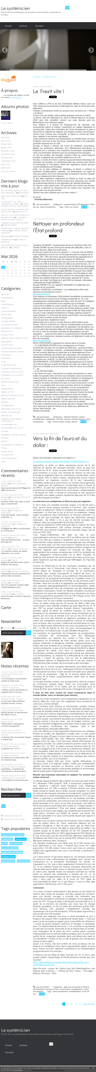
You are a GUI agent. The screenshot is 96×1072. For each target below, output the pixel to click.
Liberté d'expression (10, 382)
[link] (41, 294)
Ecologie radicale (8, 321)
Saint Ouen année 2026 (11, 196)
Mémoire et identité (19, 571)
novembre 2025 (8, 154)
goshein (4, 483)
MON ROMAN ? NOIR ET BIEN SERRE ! (15, 205)
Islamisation (6, 358)
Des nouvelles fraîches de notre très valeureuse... (14, 191)
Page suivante (89, 1004)
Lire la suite (16, 97)
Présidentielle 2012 (9, 424)
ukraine (74, 421)
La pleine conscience (9, 755)
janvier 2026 (6, 147)
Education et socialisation (11, 328)
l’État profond (58, 421)
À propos (39, 25)
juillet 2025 (5, 168)
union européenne (9, 848)
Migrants (5, 402)
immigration (7, 839)
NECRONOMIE (10, 225)
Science (4, 441)
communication (7, 304)
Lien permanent (41, 204)
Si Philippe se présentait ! (11, 511)
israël (4, 843)
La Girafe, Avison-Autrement (14, 231)
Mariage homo (7, 388)
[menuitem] (8, 25)
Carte (6, 607)
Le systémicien (15, 8)
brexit (75, 207)
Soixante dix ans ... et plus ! (12, 699)
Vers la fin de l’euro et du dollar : (60, 441)
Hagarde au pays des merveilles (15, 223)
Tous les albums (7, 123)
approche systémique (12, 852)
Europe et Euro (7, 335)
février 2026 (6, 144)
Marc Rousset (54, 461)
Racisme (4, 431)
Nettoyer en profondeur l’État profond (58, 227)
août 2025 (5, 164)
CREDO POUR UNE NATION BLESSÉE (13, 733)
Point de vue (6, 415)
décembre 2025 (8, 151)
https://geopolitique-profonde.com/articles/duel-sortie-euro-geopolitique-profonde (61, 963)
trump (67, 421)
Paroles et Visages (21, 236)
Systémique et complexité (12, 445)
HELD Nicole (6, 594)
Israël (3, 361)
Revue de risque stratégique (13, 766)
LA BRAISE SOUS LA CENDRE (13, 778)
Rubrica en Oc (22, 211)
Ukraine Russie (7, 451)
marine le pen (8, 857)
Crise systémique (8, 311)
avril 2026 (5, 137)
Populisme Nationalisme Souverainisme (11, 420)
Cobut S (4, 549)
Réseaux (4, 438)
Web (3, 461)
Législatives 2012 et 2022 (12, 372)
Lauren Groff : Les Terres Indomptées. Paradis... (12, 202)
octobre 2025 (7, 157)
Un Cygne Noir (7, 455)
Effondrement (7, 331)
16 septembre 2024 (40, 461)
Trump (4, 448)
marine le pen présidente (12, 835)
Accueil (8, 25)
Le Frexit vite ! (48, 91)
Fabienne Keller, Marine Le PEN (14, 338)
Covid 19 (4, 308)
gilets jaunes (6, 341)
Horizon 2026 (7, 345)
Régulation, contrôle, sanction (13, 434)
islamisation (21, 839)
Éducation (5, 236)
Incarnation (24, 192)
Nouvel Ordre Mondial (10, 412)
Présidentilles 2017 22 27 (12, 428)
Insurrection (6, 355)
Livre (3, 385)
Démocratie (6, 314)
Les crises (5, 378)
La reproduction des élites (12, 710)
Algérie (14, 537)
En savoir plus (17, 1070)
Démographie (7, 318)
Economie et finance (9, 324)
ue (71, 207)
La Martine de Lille (8, 365)
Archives (23, 25)
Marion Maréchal (8, 399)
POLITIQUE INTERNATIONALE (74, 461)
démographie (23, 861)
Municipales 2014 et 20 (11, 409)
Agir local (5, 294)
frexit (67, 207)
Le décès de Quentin (10, 746)
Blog (3, 301)
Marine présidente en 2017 (12, 395)
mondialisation (7, 405)
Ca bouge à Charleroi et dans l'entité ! (13, 218)
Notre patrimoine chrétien (13, 484)
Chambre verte (7, 239)
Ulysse (14, 560)
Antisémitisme (7, 298)
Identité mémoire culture (11, 348)
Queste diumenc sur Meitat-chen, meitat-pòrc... (15, 210)
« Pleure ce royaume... (10, 687)
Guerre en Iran (7, 721)
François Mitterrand (19, 549)
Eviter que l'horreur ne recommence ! (15, 498)
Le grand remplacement (11, 368)
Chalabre (16, 247)
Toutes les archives (8, 171)
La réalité (15, 582)
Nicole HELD (6, 524)
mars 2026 (5, 141)
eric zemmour (16, 843)
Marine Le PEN (7, 392)
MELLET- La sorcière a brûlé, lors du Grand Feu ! (15, 216)
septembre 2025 (8, 161)
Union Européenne (9, 458)
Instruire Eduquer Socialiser (12, 351)
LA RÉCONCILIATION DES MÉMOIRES (12, 675)
